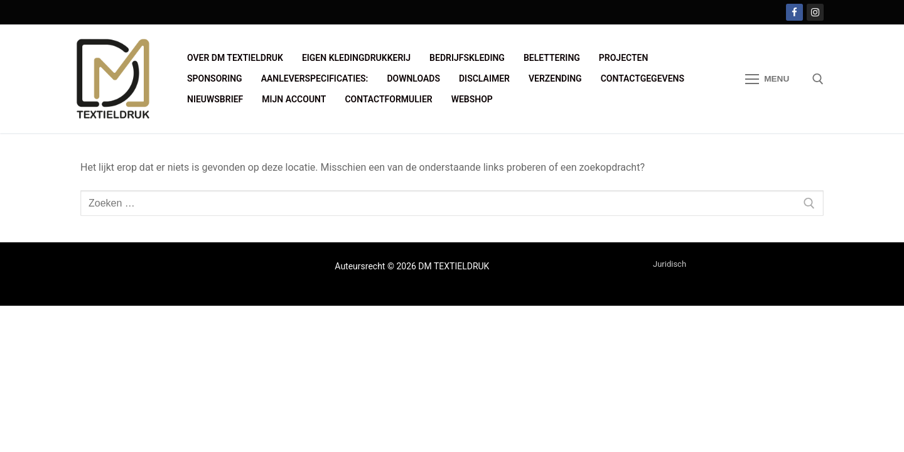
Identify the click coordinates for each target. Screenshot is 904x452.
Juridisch (669, 264)
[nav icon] (767, 79)
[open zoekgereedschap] (818, 79)
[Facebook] (794, 12)
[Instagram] (815, 12)
